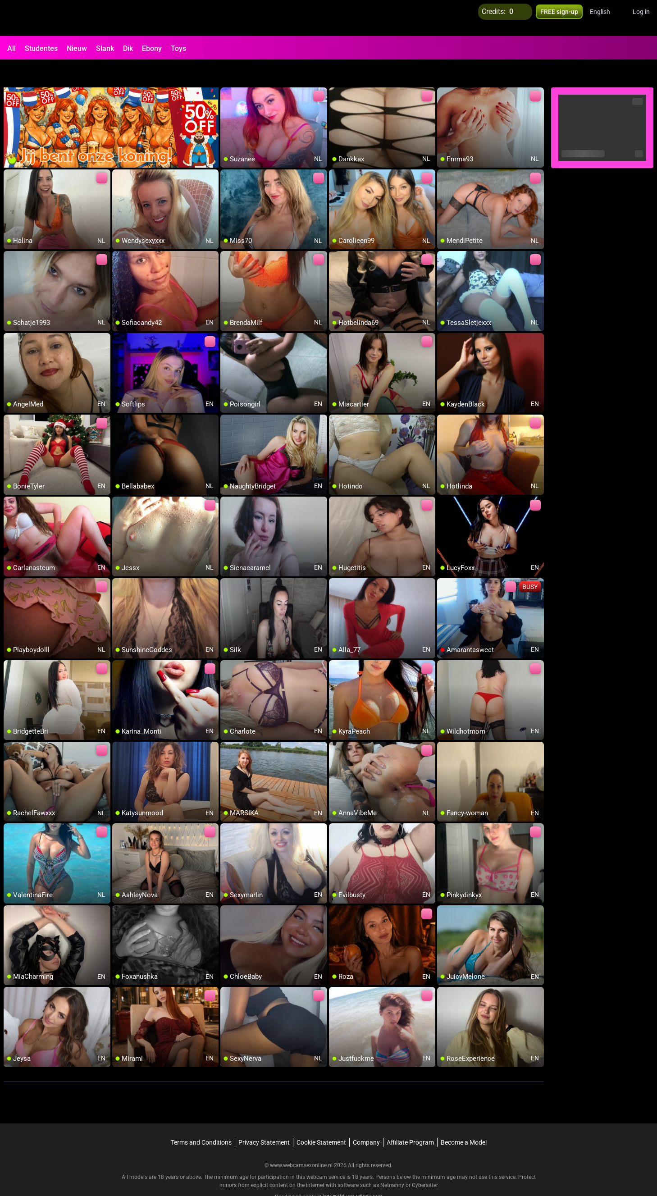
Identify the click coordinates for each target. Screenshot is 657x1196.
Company (366, 1119)
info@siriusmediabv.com (353, 1174)
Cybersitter (425, 1162)
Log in (641, 18)
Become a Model (464, 1119)
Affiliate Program (410, 1119)
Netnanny (393, 1162)
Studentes (41, 48)
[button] (605, 18)
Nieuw (77, 48)
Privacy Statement (264, 1119)
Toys (178, 48)
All (11, 48)
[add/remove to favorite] (227, 72)
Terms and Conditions (201, 1119)
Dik (128, 48)
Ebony (152, 48)
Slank (105, 48)
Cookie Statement (321, 1119)
